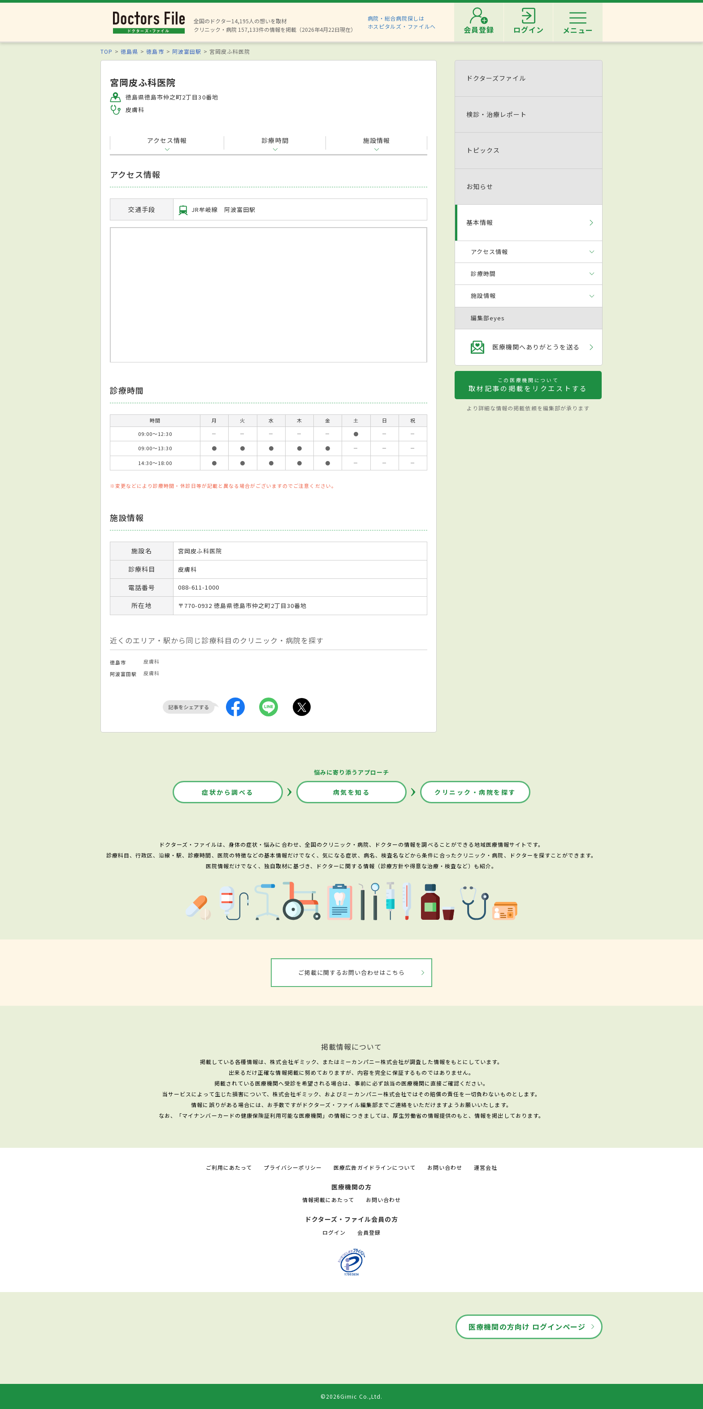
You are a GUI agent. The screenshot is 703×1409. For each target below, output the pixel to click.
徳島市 (155, 51)
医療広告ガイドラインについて (375, 1167)
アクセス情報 (167, 140)
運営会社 (485, 1167)
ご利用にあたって (229, 1167)
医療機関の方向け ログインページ (527, 1326)
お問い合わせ (444, 1167)
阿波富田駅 (186, 51)
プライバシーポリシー (293, 1167)
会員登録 (369, 1232)
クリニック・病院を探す (475, 792)
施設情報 (376, 140)
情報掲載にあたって (328, 1199)
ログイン (334, 1232)
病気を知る (351, 792)
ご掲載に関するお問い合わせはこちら (351, 972)
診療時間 (274, 140)
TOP (106, 51)
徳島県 (129, 51)
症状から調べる (228, 792)
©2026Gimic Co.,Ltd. (351, 1396)
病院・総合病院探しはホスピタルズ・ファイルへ (402, 22)
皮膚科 (151, 661)
